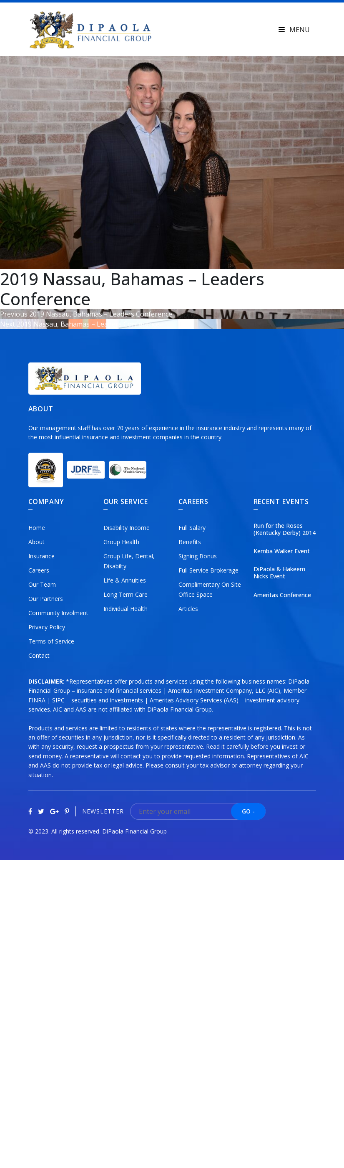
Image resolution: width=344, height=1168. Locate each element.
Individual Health (125, 609)
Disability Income (126, 528)
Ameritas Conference (282, 595)
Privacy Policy (46, 627)
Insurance (41, 556)
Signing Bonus (197, 556)
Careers (38, 570)
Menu (294, 29)
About (36, 542)
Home (36, 528)
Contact (39, 655)
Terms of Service (51, 641)
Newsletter (103, 811)
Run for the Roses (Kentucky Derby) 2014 (285, 529)
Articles (188, 609)
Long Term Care (125, 594)
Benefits (189, 542)
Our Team (42, 584)
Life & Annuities (124, 580)
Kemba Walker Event (282, 551)
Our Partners (45, 599)
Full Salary (192, 528)
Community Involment (58, 613)
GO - (248, 811)
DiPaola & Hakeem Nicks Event (279, 573)
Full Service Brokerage (208, 570)
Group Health (121, 542)
